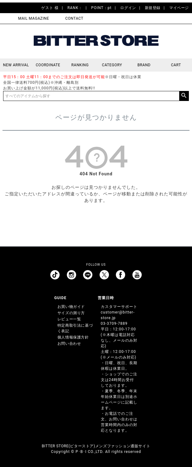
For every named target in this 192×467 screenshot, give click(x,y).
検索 (184, 96)
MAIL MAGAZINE (33, 18)
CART (176, 65)
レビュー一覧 (69, 319)
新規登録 (152, 8)
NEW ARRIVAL (16, 65)
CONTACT (74, 18)
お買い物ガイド (71, 306)
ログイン (128, 8)
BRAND (143, 65)
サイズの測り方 (71, 313)
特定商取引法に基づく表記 (75, 328)
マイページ (179, 8)
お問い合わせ (69, 343)
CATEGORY (112, 65)
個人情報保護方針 (73, 337)
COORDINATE (48, 65)
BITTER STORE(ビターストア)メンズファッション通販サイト (96, 446)
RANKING (80, 65)
